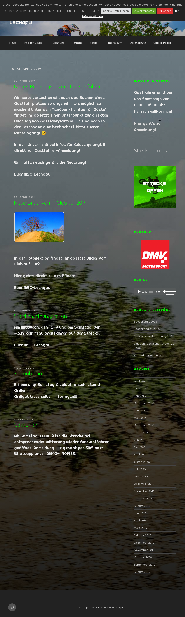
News (12, 43)
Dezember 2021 (144, 425)
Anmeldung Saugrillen (148, 355)
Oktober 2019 (143, 498)
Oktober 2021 (143, 432)
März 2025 (141, 388)
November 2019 (144, 491)
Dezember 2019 (144, 483)
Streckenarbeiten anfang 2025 (153, 336)
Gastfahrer (25, 425)
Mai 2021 (139, 447)
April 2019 (140, 520)
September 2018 (144, 564)
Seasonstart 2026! (145, 321)
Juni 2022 (140, 410)
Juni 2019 (140, 513)
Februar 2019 (142, 535)
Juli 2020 (140, 469)
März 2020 (141, 476)
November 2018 (144, 550)
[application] (155, 291)
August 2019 (142, 506)
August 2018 (142, 572)
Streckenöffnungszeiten (40, 316)
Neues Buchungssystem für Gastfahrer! (57, 86)
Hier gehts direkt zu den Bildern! (45, 275)
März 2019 (140, 528)
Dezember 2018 (144, 542)
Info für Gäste (35, 43)
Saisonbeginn (29, 373)
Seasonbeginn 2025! (147, 329)
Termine (77, 43)
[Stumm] (164, 291)
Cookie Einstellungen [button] (116, 10)
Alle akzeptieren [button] (144, 10)
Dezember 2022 (144, 403)
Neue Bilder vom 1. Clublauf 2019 (50, 202)
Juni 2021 (140, 439)
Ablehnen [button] (165, 10)
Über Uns (58, 43)
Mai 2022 (140, 418)
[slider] (151, 292)
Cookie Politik (162, 43)
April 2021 (140, 454)
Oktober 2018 (143, 557)
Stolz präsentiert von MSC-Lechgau (101, 607)
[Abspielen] (139, 291)
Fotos (95, 43)
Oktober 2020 (143, 461)
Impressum (115, 43)
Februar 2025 (143, 396)
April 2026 (140, 381)
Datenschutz (138, 43)
